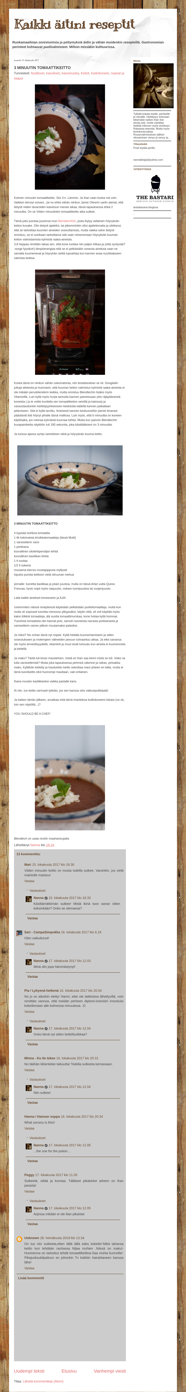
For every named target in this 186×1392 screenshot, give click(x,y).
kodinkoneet (100, 73)
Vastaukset (37, 890)
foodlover (37, 73)
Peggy (29, 1175)
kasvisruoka (70, 73)
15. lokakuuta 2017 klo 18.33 (70, 898)
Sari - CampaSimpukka (42, 932)
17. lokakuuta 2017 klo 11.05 (56, 1175)
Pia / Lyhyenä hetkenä (41, 990)
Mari (27, 864)
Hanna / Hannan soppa (42, 1116)
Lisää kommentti (31, 1278)
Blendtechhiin (67, 221)
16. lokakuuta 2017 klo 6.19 (81, 932)
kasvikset (53, 73)
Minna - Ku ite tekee (39, 1058)
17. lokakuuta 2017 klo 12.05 (70, 1145)
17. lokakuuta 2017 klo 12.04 (70, 1028)
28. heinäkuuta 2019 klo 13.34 (62, 1238)
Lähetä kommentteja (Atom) (43, 1381)
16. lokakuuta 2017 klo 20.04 (81, 990)
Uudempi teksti (29, 1371)
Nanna (35, 845)
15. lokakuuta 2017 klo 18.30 (53, 864)
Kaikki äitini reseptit (74, 24)
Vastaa (29, 881)
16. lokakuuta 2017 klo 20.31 (77, 1058)
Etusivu (69, 1371)
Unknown (31, 1238)
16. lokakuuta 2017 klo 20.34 (82, 1116)
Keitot (85, 73)
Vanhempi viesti (110, 1371)
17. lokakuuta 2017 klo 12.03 (70, 961)
